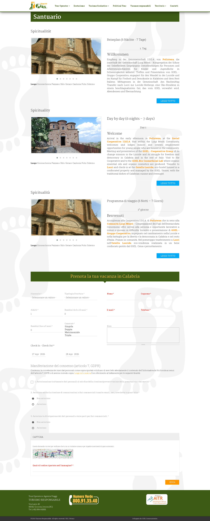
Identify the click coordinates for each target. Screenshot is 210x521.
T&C (66, 519)
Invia (172, 482)
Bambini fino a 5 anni (41, 326)
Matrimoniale (81, 332)
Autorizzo (39, 404)
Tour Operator (62, 6)
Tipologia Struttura (74, 294)
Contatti (174, 6)
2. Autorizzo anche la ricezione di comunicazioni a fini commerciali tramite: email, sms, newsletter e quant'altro (85, 392)
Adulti (34, 310)
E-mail (111, 310)
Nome (110, 294)
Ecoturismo (79, 6)
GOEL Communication (149, 519)
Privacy (72, 519)
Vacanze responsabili (140, 6)
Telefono (145, 310)
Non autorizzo (41, 398)
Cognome (146, 294)
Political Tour (119, 6)
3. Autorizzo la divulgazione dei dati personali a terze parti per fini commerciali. (70, 416)
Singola (81, 326)
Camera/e (70, 324)
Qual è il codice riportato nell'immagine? (53, 465)
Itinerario (36, 294)
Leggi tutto (168, 100)
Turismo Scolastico (99, 6)
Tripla (81, 335)
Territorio (160, 6)
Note (109, 326)
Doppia (81, 329)
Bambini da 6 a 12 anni (76, 310)
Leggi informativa (82, 373)
